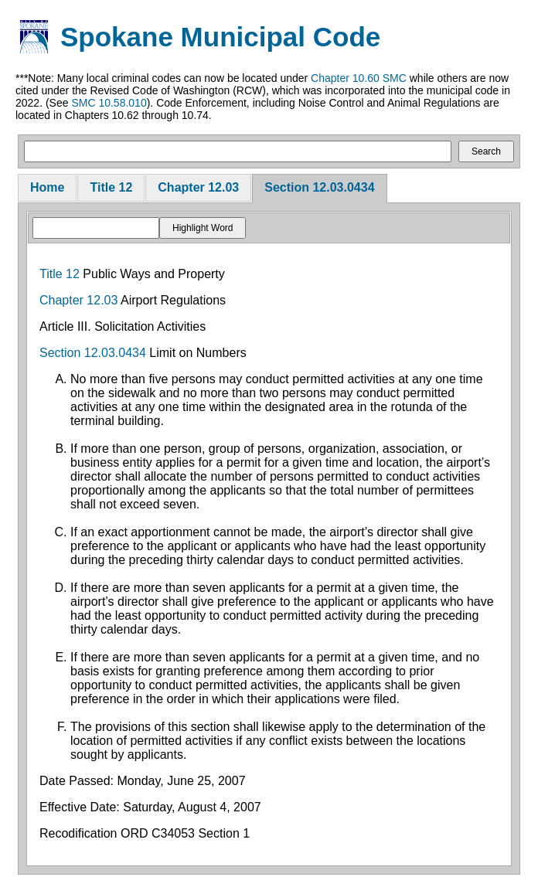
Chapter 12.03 (198, 187)
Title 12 (111, 187)
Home (47, 187)
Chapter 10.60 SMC (359, 78)
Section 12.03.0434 (319, 187)
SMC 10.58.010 (108, 103)
